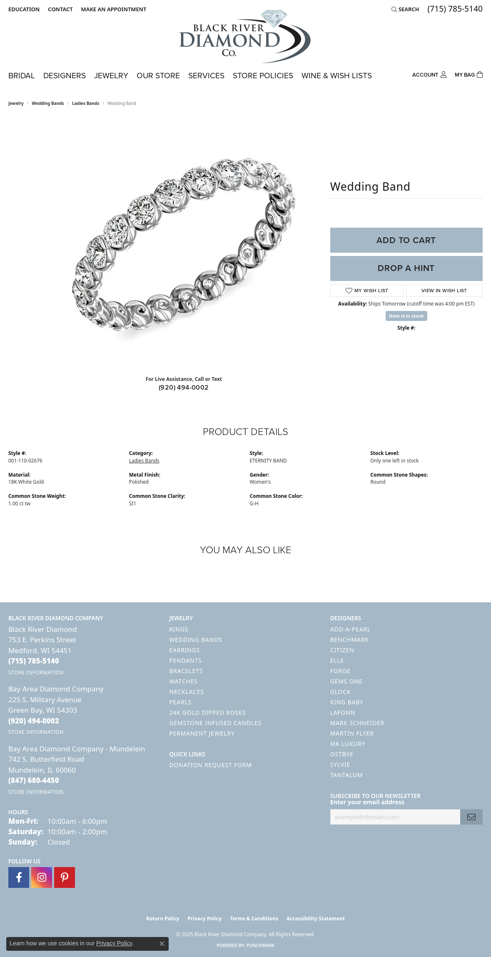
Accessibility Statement (316, 918)
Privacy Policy (204, 918)
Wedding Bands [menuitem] (195, 640)
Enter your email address (367, 802)
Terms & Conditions (254, 918)
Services (206, 76)
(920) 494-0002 (184, 387)
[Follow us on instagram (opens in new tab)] (41, 877)
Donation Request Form (210, 765)
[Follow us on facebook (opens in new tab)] (18, 877)
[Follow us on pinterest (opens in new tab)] (64, 877)
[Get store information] (36, 672)
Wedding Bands (48, 103)
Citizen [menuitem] (342, 650)
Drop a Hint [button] (406, 268)
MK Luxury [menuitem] (348, 744)
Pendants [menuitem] (185, 660)
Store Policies (263, 76)
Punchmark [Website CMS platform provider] (260, 945)
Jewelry (111, 76)
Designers (64, 76)
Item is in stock (406, 316)
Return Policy (162, 918)
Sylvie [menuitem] (340, 764)
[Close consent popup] (162, 943)
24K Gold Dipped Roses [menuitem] (207, 712)
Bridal (21, 76)
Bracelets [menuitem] (186, 671)
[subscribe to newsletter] (471, 817)
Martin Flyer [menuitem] (352, 733)
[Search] (405, 9)
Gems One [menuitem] (346, 681)
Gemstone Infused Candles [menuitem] (215, 723)
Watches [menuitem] (183, 681)
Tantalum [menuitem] (346, 775)
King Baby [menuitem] (347, 702)
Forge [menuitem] (340, 671)
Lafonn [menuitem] (343, 712)
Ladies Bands (85, 103)
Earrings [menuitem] (184, 650)
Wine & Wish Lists (337, 76)
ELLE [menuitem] (337, 660)
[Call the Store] (33, 661)
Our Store (158, 76)
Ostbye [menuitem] (342, 754)
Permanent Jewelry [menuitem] (201, 733)
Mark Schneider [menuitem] (357, 723)
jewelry (16, 103)
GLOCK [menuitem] (340, 692)
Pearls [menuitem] (180, 702)
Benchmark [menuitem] (349, 640)
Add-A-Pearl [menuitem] (350, 629)
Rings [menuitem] (178, 629)
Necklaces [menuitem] (186, 692)
